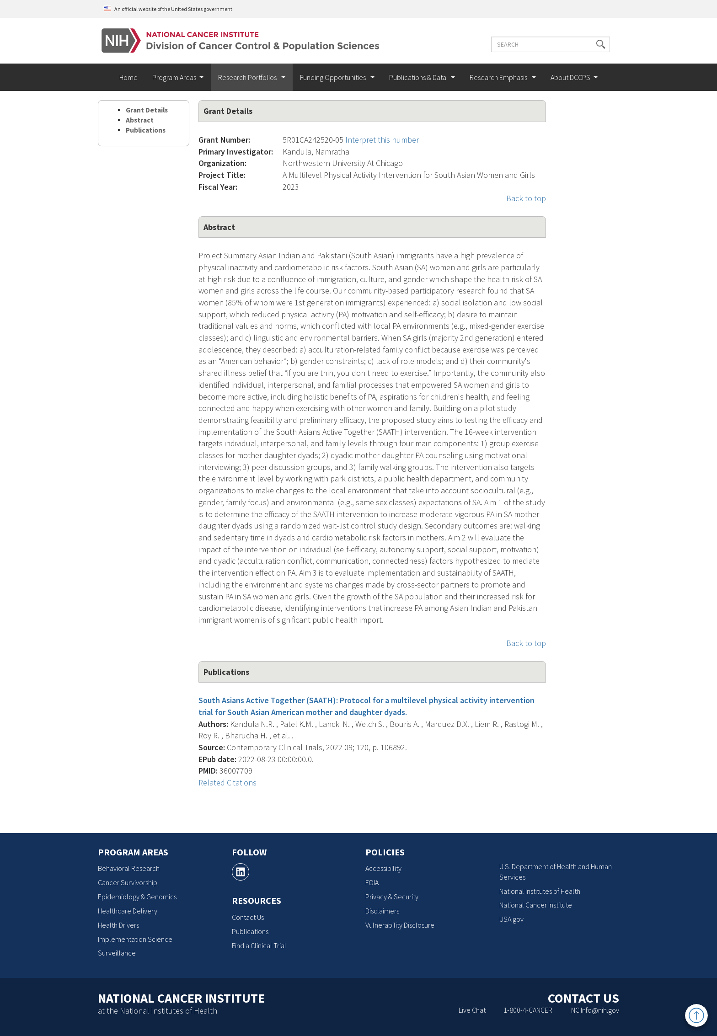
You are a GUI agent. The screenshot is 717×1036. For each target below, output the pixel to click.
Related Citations (227, 782)
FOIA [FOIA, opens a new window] (372, 882)
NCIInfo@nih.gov (595, 1010)
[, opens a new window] (240, 872)
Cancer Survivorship (127, 882)
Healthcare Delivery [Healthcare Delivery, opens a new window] (127, 910)
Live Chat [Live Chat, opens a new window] (472, 1010)
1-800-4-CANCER (527, 1010)
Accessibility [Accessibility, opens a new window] (383, 868)
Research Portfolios (248, 77)
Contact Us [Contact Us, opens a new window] (248, 917)
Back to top (526, 198)
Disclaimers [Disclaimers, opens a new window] (382, 910)
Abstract (140, 120)
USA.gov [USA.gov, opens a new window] (511, 919)
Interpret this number (382, 139)
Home (128, 77)
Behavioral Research (129, 868)
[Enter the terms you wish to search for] (549, 44)
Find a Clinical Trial (259, 945)
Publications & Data (418, 77)
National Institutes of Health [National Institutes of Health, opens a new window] (539, 891)
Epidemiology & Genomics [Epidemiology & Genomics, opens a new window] (137, 896)
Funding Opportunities (333, 77)
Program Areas (174, 77)
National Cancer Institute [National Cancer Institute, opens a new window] (535, 904)
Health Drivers (118, 924)
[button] (599, 44)
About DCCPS (570, 77)
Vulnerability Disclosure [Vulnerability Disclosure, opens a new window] (399, 924)
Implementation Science (135, 939)
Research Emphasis (499, 77)
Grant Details (147, 110)
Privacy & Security (391, 896)
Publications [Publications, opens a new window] (250, 931)
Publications (146, 130)
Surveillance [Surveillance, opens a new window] (117, 952)
